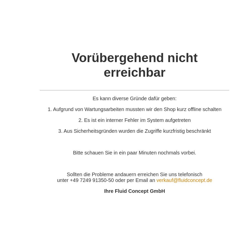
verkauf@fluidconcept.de (184, 180)
